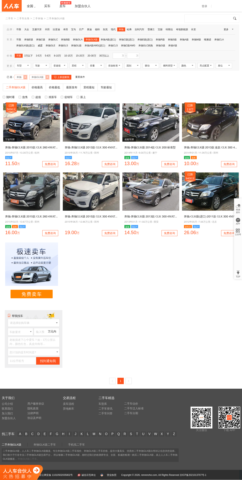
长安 (193, 29)
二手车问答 (105, 413)
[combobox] (20, 331)
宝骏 (160, 29)
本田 (65, 29)
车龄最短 (106, 87)
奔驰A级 (184, 39)
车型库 (103, 403)
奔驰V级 (172, 45)
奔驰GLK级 (92, 39)
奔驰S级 (172, 39)
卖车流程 (68, 403)
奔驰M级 (196, 39)
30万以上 (104, 55)
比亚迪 (56, 29)
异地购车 (68, 408)
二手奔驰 (38, 18)
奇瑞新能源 (182, 29)
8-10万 (57, 55)
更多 (228, 30)
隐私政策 (33, 408)
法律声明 (33, 413)
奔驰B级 (65, 39)
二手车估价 (131, 403)
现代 (113, 29)
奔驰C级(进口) (126, 39)
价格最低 (54, 87)
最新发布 (71, 87)
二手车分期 (131, 413)
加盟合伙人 (9, 418)
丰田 (47, 29)
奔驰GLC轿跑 (145, 45)
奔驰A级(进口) (108, 39)
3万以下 (28, 55)
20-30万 (92, 55)
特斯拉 (169, 29)
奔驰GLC (53, 39)
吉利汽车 (139, 29)
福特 (97, 29)
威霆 (40, 45)
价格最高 (37, 87)
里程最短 (89, 87)
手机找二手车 (76, 444)
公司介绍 (7, 403)
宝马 (73, 29)
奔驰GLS (63, 45)
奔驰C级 (40, 39)
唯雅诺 (207, 39)
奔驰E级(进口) (145, 39)
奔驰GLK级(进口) (25, 45)
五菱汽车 (37, 29)
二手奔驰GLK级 (11, 444)
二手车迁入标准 (134, 408)
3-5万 (39, 55)
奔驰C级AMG (128, 45)
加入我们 (7, 413)
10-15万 (68, 55)
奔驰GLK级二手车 (45, 444)
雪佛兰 (151, 29)
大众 (26, 29)
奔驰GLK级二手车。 (28, 459)
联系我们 (7, 408)
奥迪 (89, 29)
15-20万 (80, 55)
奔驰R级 (160, 39)
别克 (105, 29)
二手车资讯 (105, 408)
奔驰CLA (219, 39)
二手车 (9, 18)
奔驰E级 (28, 39)
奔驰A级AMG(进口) (95, 45)
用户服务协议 (35, 403)
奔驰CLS (113, 45)
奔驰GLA (77, 39)
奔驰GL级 (76, 45)
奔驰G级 (160, 45)
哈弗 (129, 29)
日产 (81, 29)
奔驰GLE (50, 45)
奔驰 (121, 29)
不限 (18, 29)
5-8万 (48, 55)
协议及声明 (34, 418)
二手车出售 (23, 18)
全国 (30, 6)
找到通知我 (48, 361)
